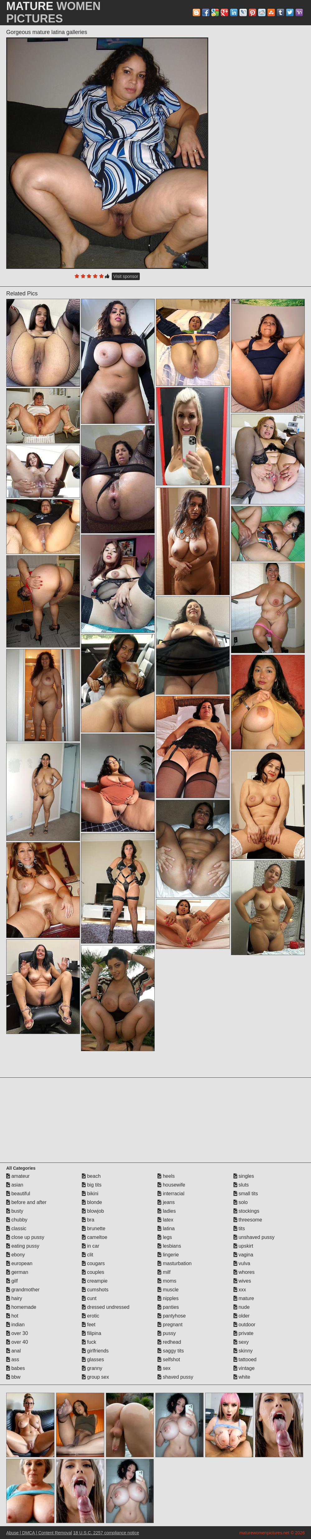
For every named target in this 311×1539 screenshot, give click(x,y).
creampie (94, 1281)
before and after (26, 1202)
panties (168, 1307)
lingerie (168, 1254)
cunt (89, 1298)
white (241, 1377)
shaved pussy (175, 1377)
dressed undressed (106, 1307)
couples (93, 1272)
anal (13, 1350)
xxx (239, 1289)
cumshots (95, 1289)
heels (166, 1176)
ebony (15, 1254)
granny (92, 1368)
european (19, 1263)
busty (14, 1211)
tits (239, 1228)
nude (241, 1307)
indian (15, 1324)
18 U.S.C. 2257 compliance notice (106, 1532)
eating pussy (22, 1246)
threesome (247, 1219)
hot (12, 1315)
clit (87, 1254)
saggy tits (171, 1350)
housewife (171, 1184)
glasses (93, 1359)
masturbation (174, 1263)
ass (12, 1359)
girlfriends (95, 1350)
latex (165, 1219)
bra (88, 1219)
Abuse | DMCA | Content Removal (39, 1532)
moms (167, 1281)
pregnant (170, 1324)
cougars (93, 1263)
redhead (169, 1342)
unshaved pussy (254, 1237)
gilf (12, 1281)
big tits (91, 1184)
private (243, 1333)
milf (164, 1272)
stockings (246, 1211)
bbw (13, 1377)
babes (15, 1368)
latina (166, 1228)
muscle (168, 1289)
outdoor (244, 1324)
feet (88, 1324)
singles (243, 1176)
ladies (167, 1211)
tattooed (245, 1359)
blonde (92, 1202)
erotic (90, 1315)
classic (16, 1228)
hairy (14, 1298)
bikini (90, 1193)
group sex (95, 1377)
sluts (241, 1184)
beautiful (18, 1193)
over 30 (17, 1333)
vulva (241, 1263)
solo (240, 1202)
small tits (245, 1193)
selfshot (169, 1359)
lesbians (169, 1246)
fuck (89, 1342)
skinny (243, 1350)
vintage (244, 1368)
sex (164, 1368)
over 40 (17, 1342)
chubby (16, 1219)
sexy (241, 1342)
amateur (18, 1176)
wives (242, 1281)
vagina (243, 1254)
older (241, 1315)
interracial (171, 1193)
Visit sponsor (125, 276)
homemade (21, 1307)
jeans (166, 1202)
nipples (168, 1298)
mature (243, 1298)
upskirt (243, 1246)
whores (244, 1272)
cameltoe (94, 1237)
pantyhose (172, 1315)
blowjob (93, 1211)
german (17, 1272)
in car (90, 1246)
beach (91, 1176)
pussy (167, 1333)
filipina (91, 1333)
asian (14, 1184)
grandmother (23, 1289)
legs (165, 1237)
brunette (93, 1228)
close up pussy (25, 1237)
